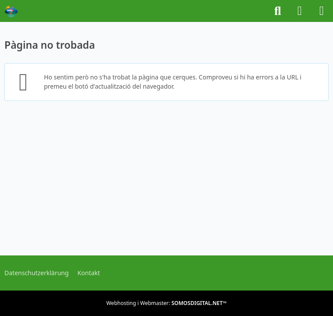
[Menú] (321, 11)
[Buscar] (277, 11)
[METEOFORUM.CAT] (11, 11)
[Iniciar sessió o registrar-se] (299, 11)
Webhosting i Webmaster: (166, 303)
